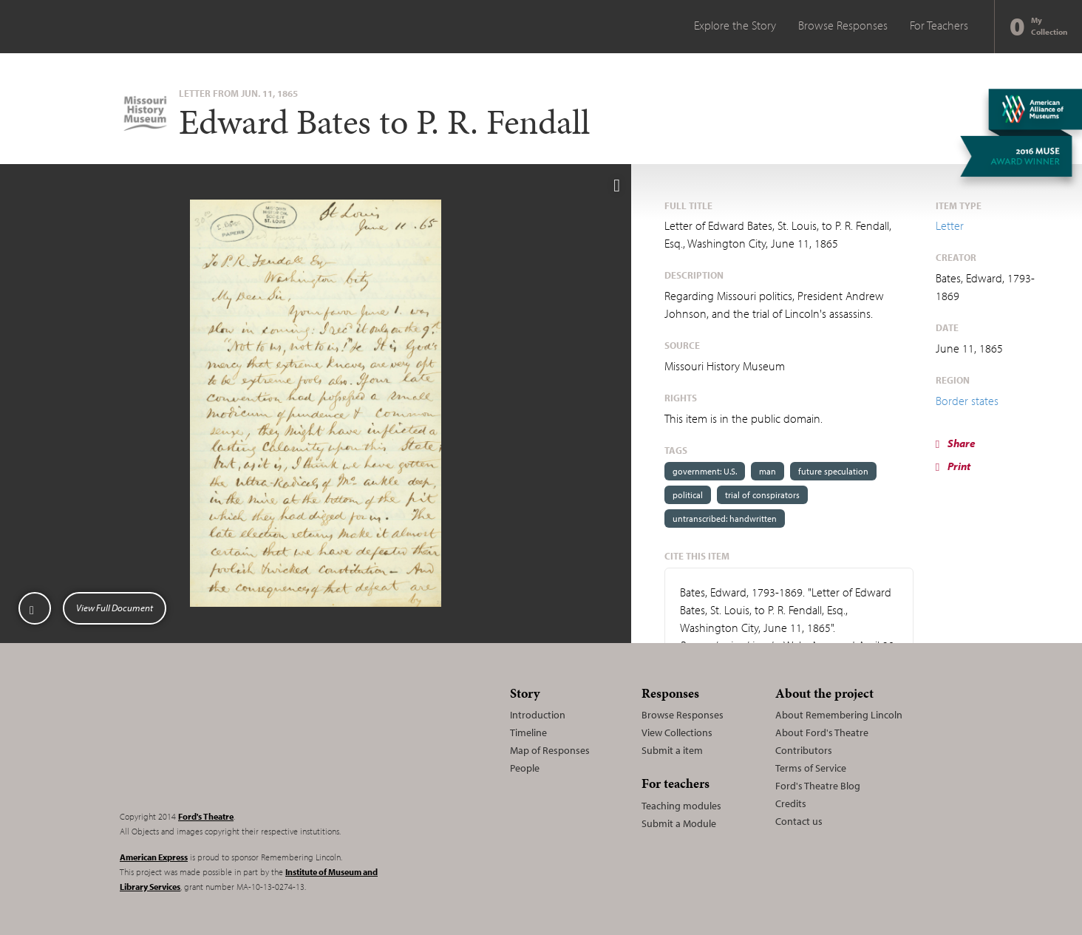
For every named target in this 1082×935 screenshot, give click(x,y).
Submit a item (672, 750)
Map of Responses (550, 750)
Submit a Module (679, 823)
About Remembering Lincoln (838, 714)
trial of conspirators (762, 494)
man (767, 471)
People (525, 768)
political (688, 494)
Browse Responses (843, 25)
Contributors (803, 750)
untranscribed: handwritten (725, 518)
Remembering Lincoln (212, 739)
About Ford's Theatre (821, 732)
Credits (790, 803)
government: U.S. (705, 471)
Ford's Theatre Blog (817, 785)
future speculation (833, 471)
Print (953, 466)
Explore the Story (735, 25)
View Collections (677, 732)
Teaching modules (681, 805)
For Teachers (939, 25)
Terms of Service (810, 768)
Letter (950, 225)
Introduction (537, 714)
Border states (967, 400)
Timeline (528, 732)
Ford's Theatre (206, 816)
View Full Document (114, 607)
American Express (154, 857)
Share (956, 443)
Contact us (799, 821)
